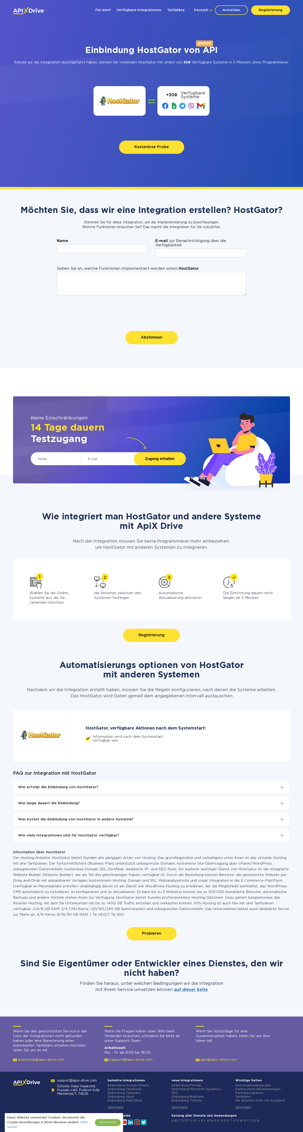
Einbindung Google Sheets (128, 1085)
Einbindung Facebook (125, 1089)
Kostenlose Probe (151, 147)
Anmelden (231, 10)
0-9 (256, 1120)
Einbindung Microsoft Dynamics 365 (196, 1091)
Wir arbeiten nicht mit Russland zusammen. (259, 1102)
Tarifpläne (176, 10)
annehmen (108, 1122)
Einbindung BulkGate (188, 1097)
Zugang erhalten (159, 459)
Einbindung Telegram (124, 1093)
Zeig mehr (116, 1107)
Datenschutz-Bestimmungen (258, 1089)
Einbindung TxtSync (187, 1100)
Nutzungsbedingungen (253, 1085)
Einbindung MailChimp (125, 1100)
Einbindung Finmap (186, 1085)
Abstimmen (151, 337)
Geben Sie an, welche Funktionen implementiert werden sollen (128, 268)
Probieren (151, 933)
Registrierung (270, 10)
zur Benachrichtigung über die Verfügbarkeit (190, 243)
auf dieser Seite (191, 990)
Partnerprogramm (249, 1093)
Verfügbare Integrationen (138, 10)
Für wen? (103, 10)
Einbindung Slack (121, 1097)
